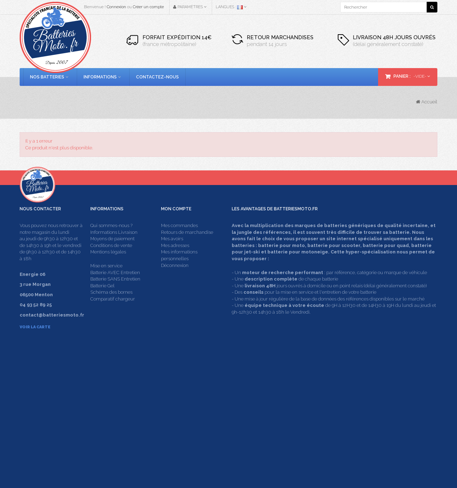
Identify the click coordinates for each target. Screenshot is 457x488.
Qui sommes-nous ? (111, 239)
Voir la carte (35, 340)
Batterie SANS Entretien (115, 292)
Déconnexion (175, 278)
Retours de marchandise (187, 245)
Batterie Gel (102, 299)
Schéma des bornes (111, 305)
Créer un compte (148, 7)
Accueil (426, 101)
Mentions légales (108, 265)
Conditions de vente (111, 258)
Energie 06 (358, 460)
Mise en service (106, 279)
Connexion (116, 7)
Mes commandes (179, 239)
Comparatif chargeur (112, 312)
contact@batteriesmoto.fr (343, 411)
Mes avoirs (172, 252)
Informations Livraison (113, 245)
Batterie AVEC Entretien (115, 285)
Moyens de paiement (112, 252)
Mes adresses (175, 258)
